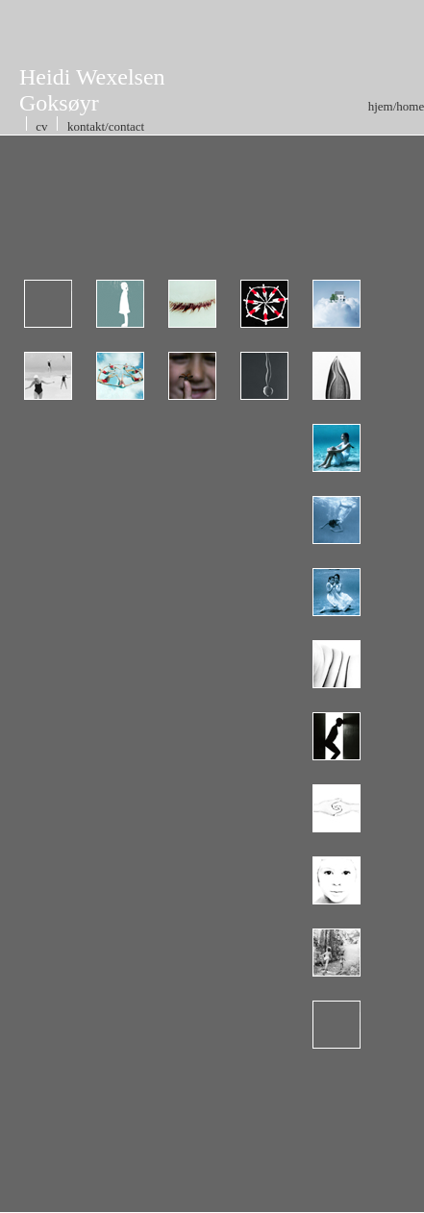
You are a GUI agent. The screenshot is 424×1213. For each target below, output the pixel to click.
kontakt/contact (105, 126)
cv (42, 126)
